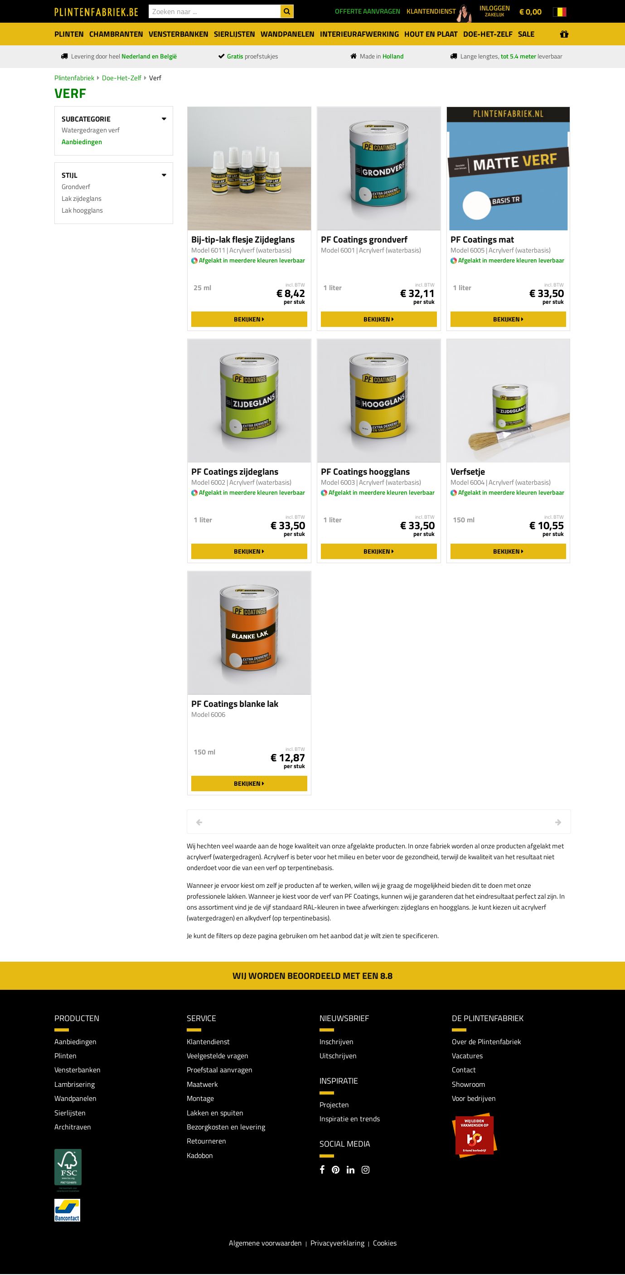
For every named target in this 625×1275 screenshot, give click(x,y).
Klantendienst (208, 1041)
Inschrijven (337, 1041)
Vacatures (467, 1055)
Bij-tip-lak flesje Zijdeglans (243, 239)
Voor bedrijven (474, 1098)
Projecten (334, 1104)
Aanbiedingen (82, 141)
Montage (200, 1098)
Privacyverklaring (337, 1243)
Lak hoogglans (82, 210)
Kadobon (200, 1156)
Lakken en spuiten (215, 1113)
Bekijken (249, 319)
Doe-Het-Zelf (121, 78)
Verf (155, 78)
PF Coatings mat (482, 239)
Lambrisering (74, 1084)
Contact (464, 1070)
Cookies (385, 1243)
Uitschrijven (338, 1055)
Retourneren (206, 1141)
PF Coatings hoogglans (365, 471)
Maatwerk (202, 1084)
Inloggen (495, 10)
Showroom (468, 1084)
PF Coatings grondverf (364, 239)
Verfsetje (468, 471)
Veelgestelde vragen (217, 1055)
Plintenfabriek (74, 78)
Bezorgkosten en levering (226, 1127)
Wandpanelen (75, 1098)
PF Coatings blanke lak (234, 703)
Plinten (65, 1055)
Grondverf (76, 186)
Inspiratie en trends (350, 1119)
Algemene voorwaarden (265, 1243)
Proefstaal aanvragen (219, 1070)
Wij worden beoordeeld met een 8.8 (312, 975)
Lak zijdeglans (82, 198)
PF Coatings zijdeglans (234, 471)
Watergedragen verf (91, 130)
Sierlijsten (70, 1113)
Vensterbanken (77, 1070)
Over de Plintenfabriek (486, 1041)
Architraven (72, 1127)
